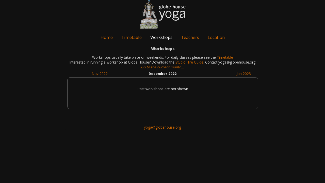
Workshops (161, 37)
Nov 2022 (100, 73)
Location (216, 37)
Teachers (190, 37)
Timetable (131, 37)
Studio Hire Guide (189, 62)
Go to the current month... (162, 67)
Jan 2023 (244, 73)
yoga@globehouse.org (162, 127)
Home (107, 37)
